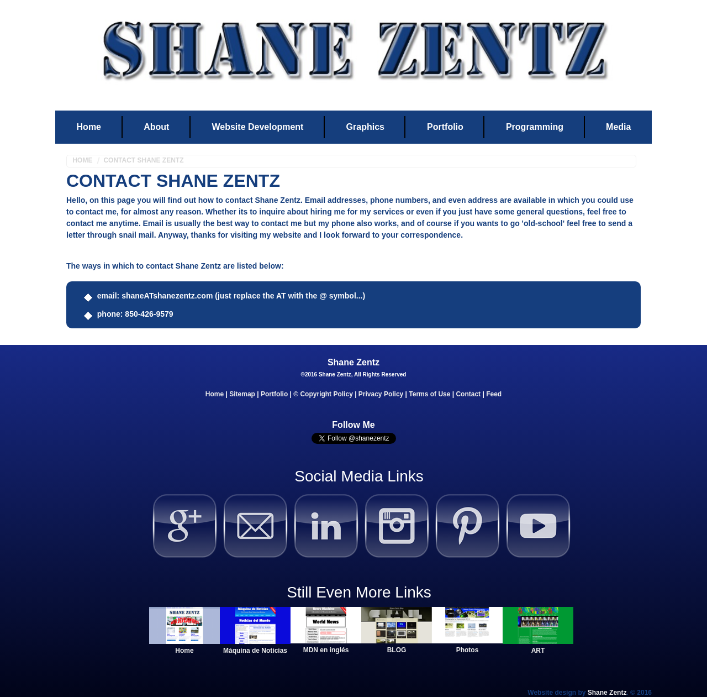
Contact (468, 394)
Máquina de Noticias (255, 650)
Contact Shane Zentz (143, 160)
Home (89, 127)
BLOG (397, 650)
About (156, 127)
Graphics (365, 127)
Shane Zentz (607, 692)
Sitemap (242, 394)
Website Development (257, 127)
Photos (467, 650)
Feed (494, 394)
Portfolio (445, 127)
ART (538, 650)
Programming (534, 127)
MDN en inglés (326, 650)
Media (618, 127)
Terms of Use (429, 394)
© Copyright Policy (323, 394)
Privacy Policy (380, 394)
